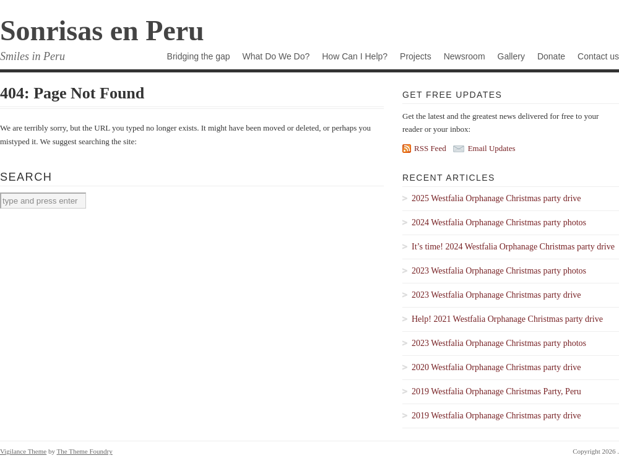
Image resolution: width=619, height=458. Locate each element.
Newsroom (464, 56)
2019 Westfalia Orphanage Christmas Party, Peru (496, 391)
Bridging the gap (198, 56)
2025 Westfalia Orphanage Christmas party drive (496, 198)
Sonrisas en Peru (102, 30)
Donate (551, 56)
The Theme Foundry (85, 451)
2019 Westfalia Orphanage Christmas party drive (496, 415)
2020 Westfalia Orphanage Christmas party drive (496, 367)
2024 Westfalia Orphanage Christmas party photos (499, 222)
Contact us (598, 56)
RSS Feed (430, 148)
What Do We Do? (276, 56)
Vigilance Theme (23, 451)
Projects (415, 56)
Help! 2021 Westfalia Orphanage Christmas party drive (507, 319)
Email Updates (492, 148)
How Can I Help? (354, 56)
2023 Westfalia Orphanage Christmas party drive (496, 295)
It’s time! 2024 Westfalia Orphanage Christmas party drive (513, 246)
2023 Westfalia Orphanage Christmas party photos (499, 270)
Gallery (511, 56)
